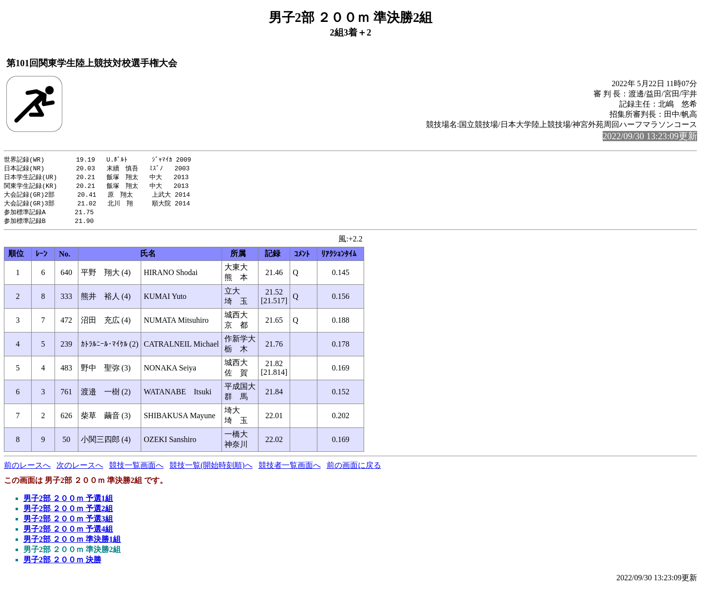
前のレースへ (27, 469)
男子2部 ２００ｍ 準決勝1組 (72, 543)
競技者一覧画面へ (289, 469)
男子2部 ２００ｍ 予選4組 (68, 533)
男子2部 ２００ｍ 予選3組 (68, 522)
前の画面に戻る (354, 469)
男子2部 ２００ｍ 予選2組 (68, 512)
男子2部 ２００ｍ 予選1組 (68, 502)
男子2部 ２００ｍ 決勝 (62, 563)
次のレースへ (79, 469)
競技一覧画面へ (136, 469)
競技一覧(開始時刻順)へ (211, 469)
